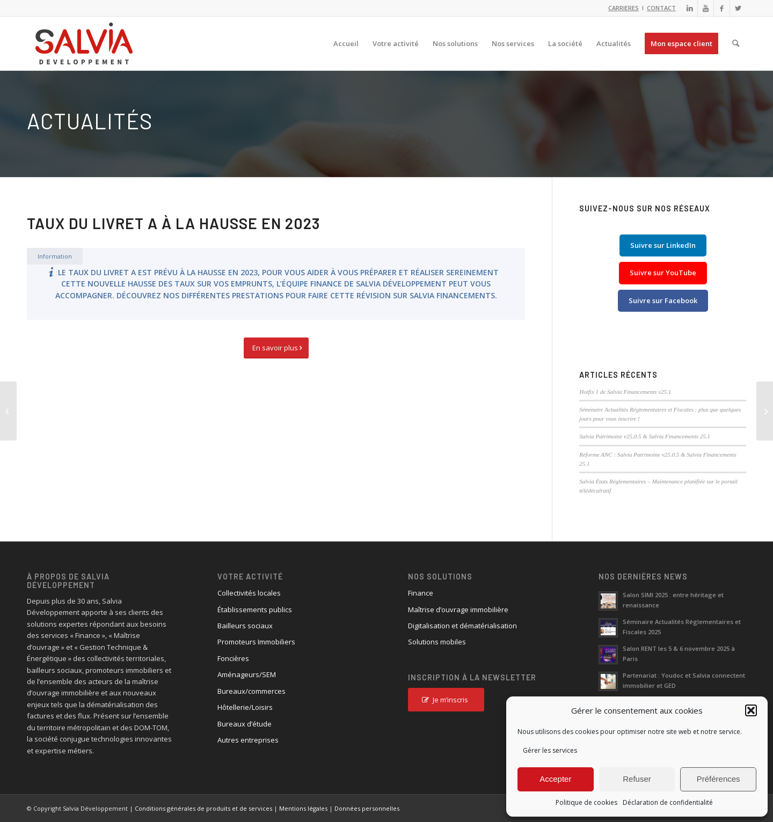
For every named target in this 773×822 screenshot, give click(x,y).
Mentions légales (303, 808)
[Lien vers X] (738, 8)
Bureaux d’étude (244, 724)
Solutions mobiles (437, 642)
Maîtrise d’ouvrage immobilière (458, 609)
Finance (420, 593)
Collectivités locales (249, 593)
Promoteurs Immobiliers (256, 642)
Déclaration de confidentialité (668, 802)
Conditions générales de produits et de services (203, 808)
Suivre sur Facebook (663, 300)
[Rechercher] (735, 43)
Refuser (637, 778)
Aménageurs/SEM (246, 674)
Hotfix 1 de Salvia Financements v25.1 (625, 391)
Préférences (718, 778)
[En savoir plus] (276, 347)
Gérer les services (550, 750)
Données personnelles (366, 808)
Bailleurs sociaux (245, 625)
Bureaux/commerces (251, 691)
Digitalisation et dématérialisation (462, 625)
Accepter (555, 778)
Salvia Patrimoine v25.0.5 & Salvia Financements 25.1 (644, 436)
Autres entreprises (248, 740)
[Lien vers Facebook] (722, 8)
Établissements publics (254, 609)
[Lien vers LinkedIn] (689, 8)
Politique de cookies (586, 802)
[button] (751, 710)
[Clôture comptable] (764, 411)
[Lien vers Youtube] (705, 8)
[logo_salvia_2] (84, 43)
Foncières (233, 658)
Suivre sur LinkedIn (663, 245)
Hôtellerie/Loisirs (245, 707)
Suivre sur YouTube (663, 272)
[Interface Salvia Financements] (8, 411)
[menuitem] (346, 43)
